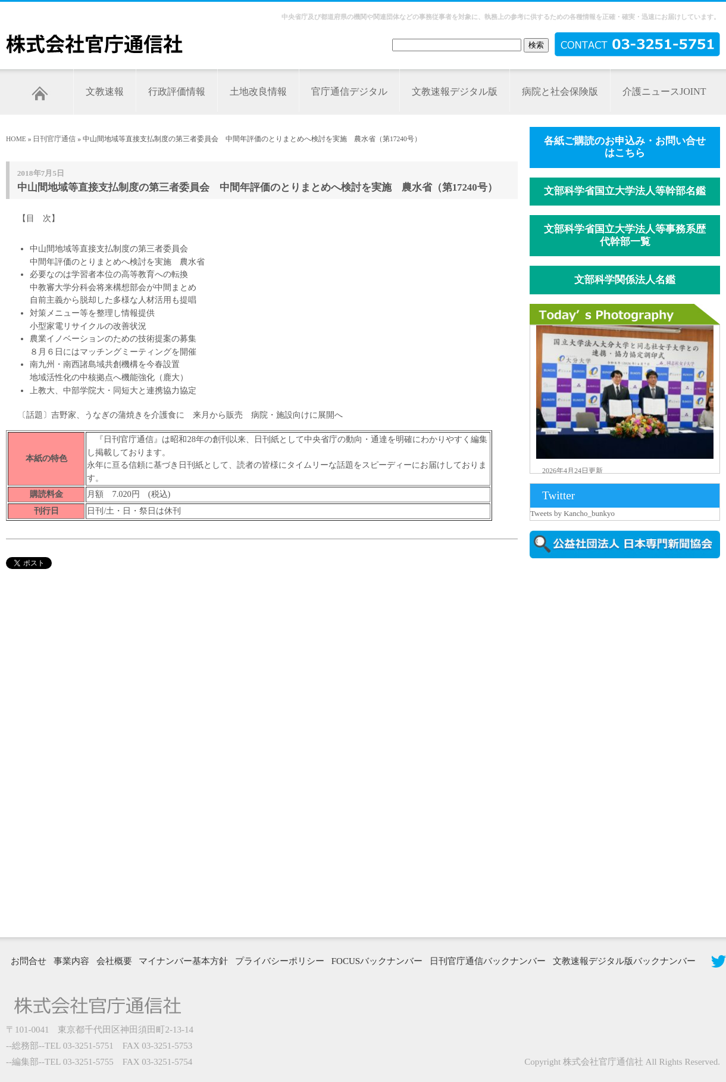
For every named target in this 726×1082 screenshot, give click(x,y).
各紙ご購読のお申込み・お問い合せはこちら (625, 147)
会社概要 (114, 961)
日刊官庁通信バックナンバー (488, 961)
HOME (16, 138)
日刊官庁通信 (54, 138)
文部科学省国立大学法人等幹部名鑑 (625, 191)
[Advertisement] (582, 746)
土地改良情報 (258, 91)
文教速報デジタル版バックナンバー (624, 961)
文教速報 (105, 91)
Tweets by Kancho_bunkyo (572, 513)
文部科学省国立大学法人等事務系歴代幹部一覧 (625, 235)
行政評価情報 (176, 91)
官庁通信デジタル (349, 91)
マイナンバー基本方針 (183, 961)
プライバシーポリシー (279, 961)
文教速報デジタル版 (454, 91)
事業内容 (71, 961)
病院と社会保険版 (560, 91)
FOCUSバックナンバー (377, 961)
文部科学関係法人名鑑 (624, 279)
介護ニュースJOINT (664, 91)
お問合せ (28, 961)
